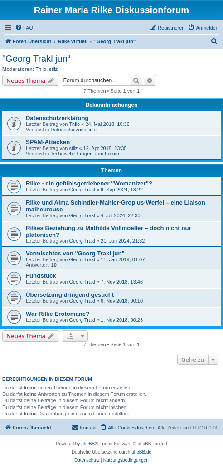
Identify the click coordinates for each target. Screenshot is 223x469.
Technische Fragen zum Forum (84, 153)
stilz (53, 69)
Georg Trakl (82, 189)
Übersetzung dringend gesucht (70, 294)
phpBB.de (141, 451)
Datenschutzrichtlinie (73, 129)
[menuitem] (24, 27)
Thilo (40, 69)
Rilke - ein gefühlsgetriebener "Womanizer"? (89, 183)
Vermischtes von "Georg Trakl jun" (75, 253)
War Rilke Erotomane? (57, 313)
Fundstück (41, 275)
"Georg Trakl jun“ (36, 59)
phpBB (88, 443)
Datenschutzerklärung (57, 118)
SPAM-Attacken (48, 142)
